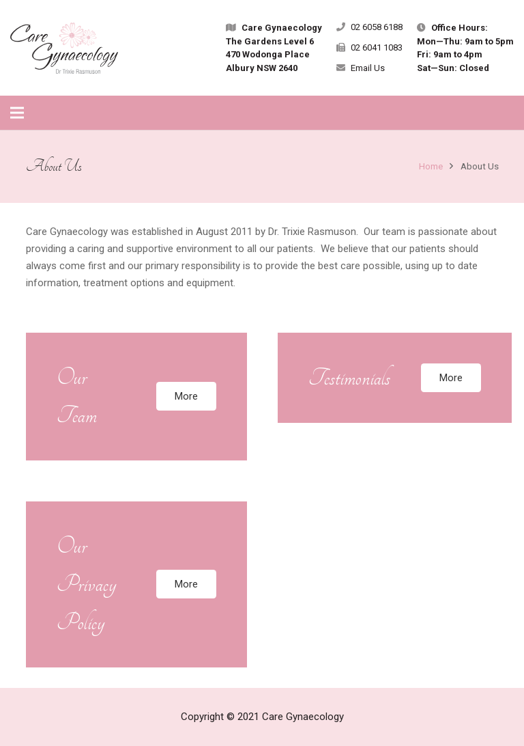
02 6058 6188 (377, 27)
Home (431, 166)
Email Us (368, 68)
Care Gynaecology (303, 716)
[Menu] (17, 113)
